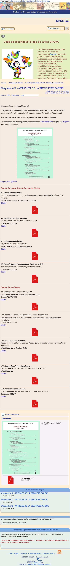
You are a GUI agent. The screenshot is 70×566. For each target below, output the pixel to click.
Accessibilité (5, 1)
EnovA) (53, 54)
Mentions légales (35, 553)
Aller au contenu (15, 1)
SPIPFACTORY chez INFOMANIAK (39, 564)
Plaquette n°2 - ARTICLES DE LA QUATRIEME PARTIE (25, 506)
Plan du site (14, 553)
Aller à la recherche (28, 1)
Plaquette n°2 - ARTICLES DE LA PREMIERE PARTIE (24, 493)
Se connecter (9, 29)
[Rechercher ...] (56, 28)
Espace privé (48, 553)
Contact (23, 553)
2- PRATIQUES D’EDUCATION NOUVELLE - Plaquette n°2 (44, 83)
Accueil (3, 83)
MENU (60, 21)
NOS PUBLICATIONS (15, 83)
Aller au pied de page (43, 1)
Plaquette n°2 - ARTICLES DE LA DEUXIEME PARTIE (24, 500)
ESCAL (36, 563)
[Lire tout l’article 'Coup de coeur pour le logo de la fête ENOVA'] (35, 57)
